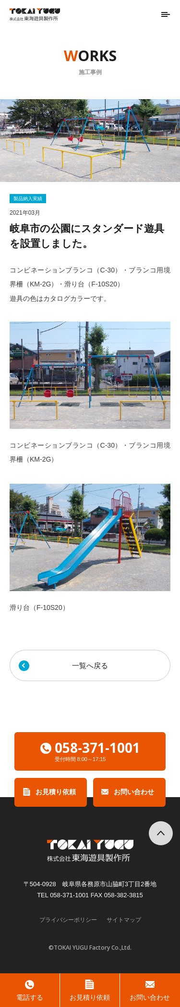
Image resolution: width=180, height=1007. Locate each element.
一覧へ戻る (90, 666)
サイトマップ (124, 920)
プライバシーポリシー (68, 920)
